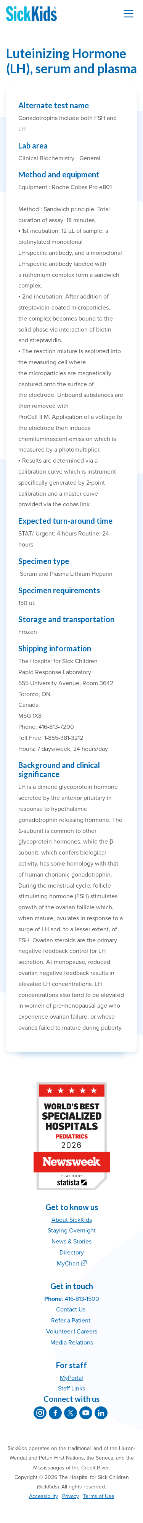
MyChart (68, 1263)
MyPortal (71, 1378)
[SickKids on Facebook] (55, 1412)
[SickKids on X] (70, 1412)
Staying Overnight (72, 1230)
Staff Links (71, 1388)
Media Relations (71, 1342)
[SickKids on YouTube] (85, 1412)
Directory (71, 1252)
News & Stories (71, 1241)
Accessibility (43, 1496)
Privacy (70, 1496)
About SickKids (71, 1220)
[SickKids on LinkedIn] (101, 1412)
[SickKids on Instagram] (40, 1412)
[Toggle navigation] (128, 13)
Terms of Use (98, 1496)
